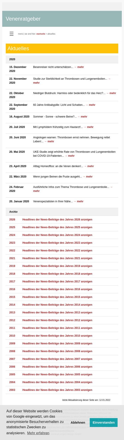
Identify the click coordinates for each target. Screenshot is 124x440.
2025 (12, 227)
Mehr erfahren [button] (38, 433)
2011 (12, 328)
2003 (12, 390)
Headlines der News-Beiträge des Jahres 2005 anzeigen (57, 374)
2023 (12, 242)
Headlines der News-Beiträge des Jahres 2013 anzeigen (57, 312)
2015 (12, 297)
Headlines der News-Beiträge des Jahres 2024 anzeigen (57, 235)
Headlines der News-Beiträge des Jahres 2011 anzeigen (57, 328)
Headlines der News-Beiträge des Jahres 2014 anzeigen (57, 304)
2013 (12, 312)
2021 (12, 258)
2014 (12, 304)
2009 (12, 343)
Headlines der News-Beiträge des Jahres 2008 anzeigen (57, 351)
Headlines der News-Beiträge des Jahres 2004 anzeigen (57, 382)
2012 (12, 320)
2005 (12, 374)
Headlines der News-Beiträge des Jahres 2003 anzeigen (57, 390)
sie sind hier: (30, 34)
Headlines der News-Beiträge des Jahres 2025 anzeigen (57, 227)
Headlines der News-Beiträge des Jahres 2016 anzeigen (57, 289)
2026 (12, 219)
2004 (12, 382)
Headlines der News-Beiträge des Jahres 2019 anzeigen (57, 266)
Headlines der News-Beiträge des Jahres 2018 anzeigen (57, 273)
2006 (12, 366)
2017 (12, 281)
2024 (12, 235)
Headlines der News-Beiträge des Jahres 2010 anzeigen (57, 335)
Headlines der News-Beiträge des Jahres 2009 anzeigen (57, 343)
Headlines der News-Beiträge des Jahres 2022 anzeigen (57, 250)
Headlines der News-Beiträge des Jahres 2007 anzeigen (57, 359)
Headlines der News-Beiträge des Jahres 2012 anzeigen (57, 320)
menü (20, 34)
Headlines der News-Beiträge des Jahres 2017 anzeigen (57, 281)
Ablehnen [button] (78, 422)
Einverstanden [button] (104, 422)
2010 (12, 335)
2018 (12, 273)
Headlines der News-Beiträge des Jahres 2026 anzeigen (57, 219)
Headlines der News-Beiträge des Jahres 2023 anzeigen (57, 242)
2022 (12, 250)
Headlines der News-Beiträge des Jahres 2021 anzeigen (57, 258)
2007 (12, 359)
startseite (40, 34)
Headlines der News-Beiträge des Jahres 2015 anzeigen (57, 297)
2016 (12, 289)
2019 (12, 266)
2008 (12, 351)
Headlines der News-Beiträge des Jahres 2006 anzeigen (57, 366)
